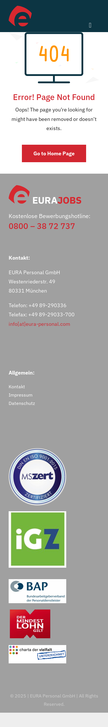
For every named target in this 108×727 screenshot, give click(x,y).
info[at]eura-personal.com (39, 324)
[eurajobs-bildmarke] (20, 8)
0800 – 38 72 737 (42, 226)
